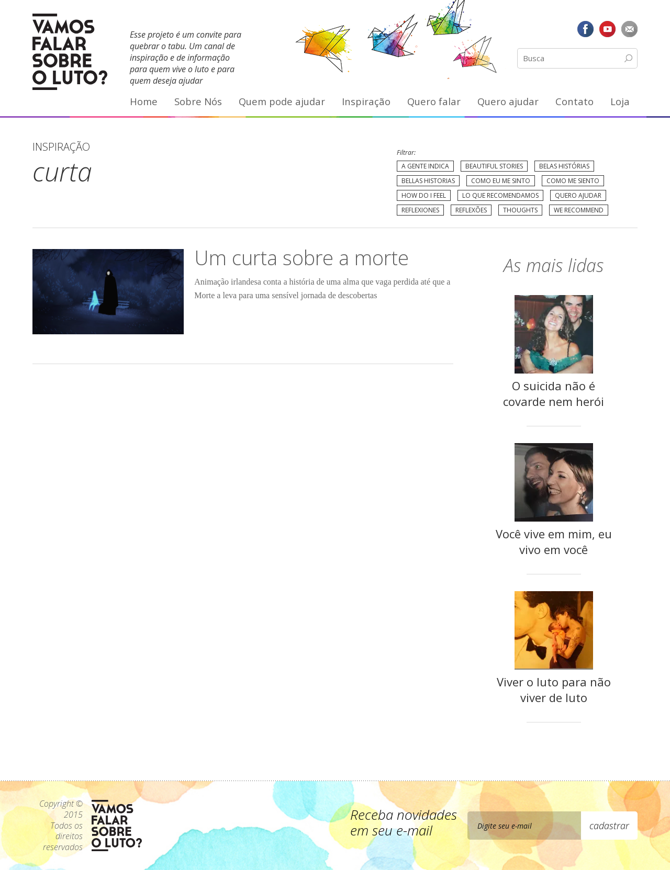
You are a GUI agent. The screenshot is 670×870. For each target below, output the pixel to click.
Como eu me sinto (500, 180)
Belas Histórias (564, 166)
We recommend (579, 210)
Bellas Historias (428, 180)
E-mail (629, 28)
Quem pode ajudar (282, 101)
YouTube (607, 28)
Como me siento (572, 180)
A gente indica (425, 166)
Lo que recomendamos (500, 195)
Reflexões (471, 210)
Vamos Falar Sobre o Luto (69, 52)
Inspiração (366, 101)
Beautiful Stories (494, 166)
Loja (620, 101)
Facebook (585, 28)
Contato (574, 101)
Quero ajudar (508, 101)
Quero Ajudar (578, 195)
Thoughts (520, 210)
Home (144, 101)
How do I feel (423, 195)
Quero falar (434, 101)
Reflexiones (420, 210)
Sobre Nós (198, 101)
